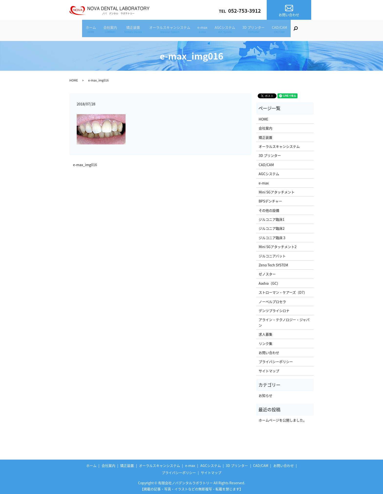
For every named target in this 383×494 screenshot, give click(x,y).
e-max (204, 30)
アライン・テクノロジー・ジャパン (284, 321)
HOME (73, 79)
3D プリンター (261, 30)
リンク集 (265, 342)
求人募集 (265, 332)
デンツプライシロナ (274, 309)
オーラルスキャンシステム (168, 30)
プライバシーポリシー (276, 360)
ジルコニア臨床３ (272, 236)
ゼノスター (267, 272)
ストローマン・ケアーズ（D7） (283, 290)
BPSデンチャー (270, 199)
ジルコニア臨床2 (272, 226)
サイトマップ (269, 369)
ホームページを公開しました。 (283, 418)
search (310, 31)
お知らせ (265, 394)
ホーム (80, 30)
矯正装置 (129, 30)
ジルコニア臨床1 (272, 217)
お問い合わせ (269, 351)
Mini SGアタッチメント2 (278, 245)
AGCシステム (229, 30)
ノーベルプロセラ (272, 300)
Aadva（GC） (269, 281)
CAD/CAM (290, 30)
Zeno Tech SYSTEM (273, 263)
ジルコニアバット (272, 254)
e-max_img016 (85, 163)
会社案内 (102, 30)
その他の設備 (269, 208)
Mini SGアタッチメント (277, 190)
